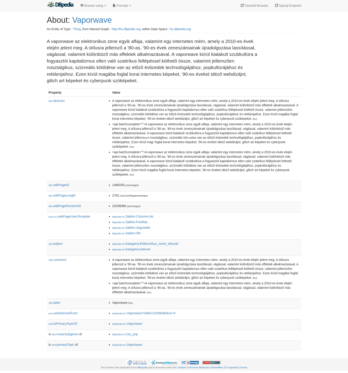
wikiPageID (59, 185)
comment (57, 260)
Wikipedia (142, 367)
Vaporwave (92, 20)
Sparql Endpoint (288, 5)
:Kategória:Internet (131, 249)
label (54, 302)
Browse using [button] (93, 5)
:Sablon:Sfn (126, 233)
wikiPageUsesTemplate (69, 216)
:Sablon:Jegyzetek (131, 227)
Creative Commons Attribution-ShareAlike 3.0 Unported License (212, 367)
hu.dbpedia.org (180, 29)
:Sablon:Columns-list (132, 216)
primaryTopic (63, 344)
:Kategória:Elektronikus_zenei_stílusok (145, 243)
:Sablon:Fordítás (130, 222)
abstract (57, 101)
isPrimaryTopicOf (63, 323)
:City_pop (125, 334)
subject (56, 243)
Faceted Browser (254, 5)
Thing (77, 29)
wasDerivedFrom (63, 313)
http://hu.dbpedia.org (126, 29)
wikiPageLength (62, 195)
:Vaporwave (127, 323)
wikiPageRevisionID (65, 206)
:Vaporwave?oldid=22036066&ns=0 (143, 313)
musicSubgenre (65, 334)
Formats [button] (122, 5)
